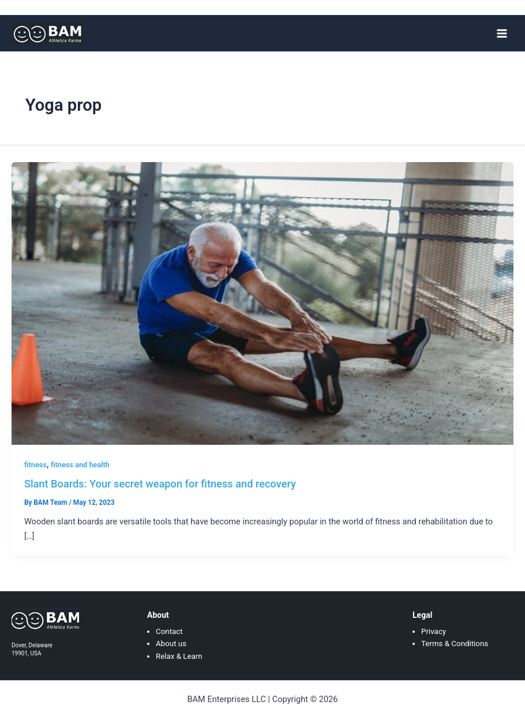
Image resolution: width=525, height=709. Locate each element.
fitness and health (80, 464)
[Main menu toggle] (501, 32)
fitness (35, 464)
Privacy (433, 631)
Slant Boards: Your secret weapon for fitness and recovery (160, 484)
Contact (169, 631)
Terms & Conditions (454, 643)
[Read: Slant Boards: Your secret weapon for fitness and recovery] (262, 303)
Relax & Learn (179, 656)
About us (171, 643)
